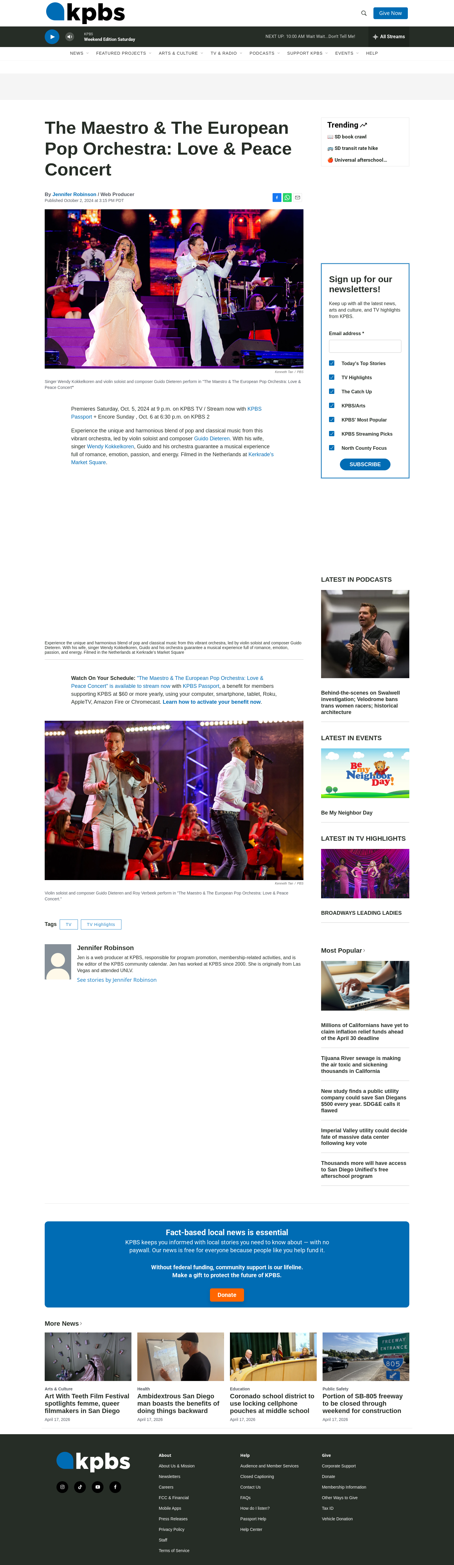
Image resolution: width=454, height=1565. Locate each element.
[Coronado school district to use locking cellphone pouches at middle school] (273, 1356)
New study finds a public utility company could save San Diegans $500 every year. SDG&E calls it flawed (363, 1100)
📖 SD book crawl (347, 137)
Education (240, 1389)
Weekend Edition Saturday (109, 45)
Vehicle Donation (337, 1518)
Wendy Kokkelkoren (110, 446)
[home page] (84, 15)
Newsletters (169, 1476)
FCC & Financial (174, 1497)
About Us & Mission (177, 1466)
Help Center (251, 1529)
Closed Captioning (257, 1476)
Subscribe (365, 464)
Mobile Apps (170, 1508)
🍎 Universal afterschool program (355, 163)
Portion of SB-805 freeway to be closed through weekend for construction (363, 1403)
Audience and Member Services (269, 1466)
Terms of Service (174, 1550)
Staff (163, 1540)
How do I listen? (255, 1508)
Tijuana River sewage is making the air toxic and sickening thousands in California (361, 1064)
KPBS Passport (201, 686)
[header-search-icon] (364, 15)
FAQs (245, 1497)
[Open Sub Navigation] (88, 60)
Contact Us (250, 1487)
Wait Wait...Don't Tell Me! (330, 42)
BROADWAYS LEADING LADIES (361, 913)
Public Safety (335, 1389)
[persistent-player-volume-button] (70, 42)
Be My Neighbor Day (347, 813)
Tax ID (328, 1508)
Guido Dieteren (212, 439)
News (77, 60)
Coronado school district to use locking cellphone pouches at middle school (272, 1403)
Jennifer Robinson (74, 194)
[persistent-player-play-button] (52, 43)
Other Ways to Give (340, 1497)
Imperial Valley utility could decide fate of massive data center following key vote (364, 1137)
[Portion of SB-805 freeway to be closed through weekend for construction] (366, 1356)
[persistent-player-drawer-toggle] (388, 42)
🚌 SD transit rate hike (352, 148)
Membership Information (344, 1487)
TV (69, 924)
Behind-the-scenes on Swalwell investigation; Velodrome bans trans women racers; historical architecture (360, 702)
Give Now (391, 15)
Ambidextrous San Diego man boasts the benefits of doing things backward (178, 1403)
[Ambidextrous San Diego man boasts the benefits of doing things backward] (180, 1356)
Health (143, 1389)
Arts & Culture (178, 60)
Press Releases (173, 1518)
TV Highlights (101, 924)
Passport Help (253, 1518)
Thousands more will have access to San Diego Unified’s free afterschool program (363, 1169)
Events (344, 60)
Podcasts (262, 60)
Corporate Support (339, 1466)
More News (64, 1323)
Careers (166, 1487)
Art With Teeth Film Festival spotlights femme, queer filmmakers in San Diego (87, 1403)
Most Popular (343, 950)
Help (372, 60)
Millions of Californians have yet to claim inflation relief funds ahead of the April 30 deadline (364, 1031)
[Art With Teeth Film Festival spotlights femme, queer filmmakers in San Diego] (88, 1356)
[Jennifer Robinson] (58, 961)
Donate (227, 1294)
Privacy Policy (171, 1529)
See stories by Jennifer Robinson (117, 979)
